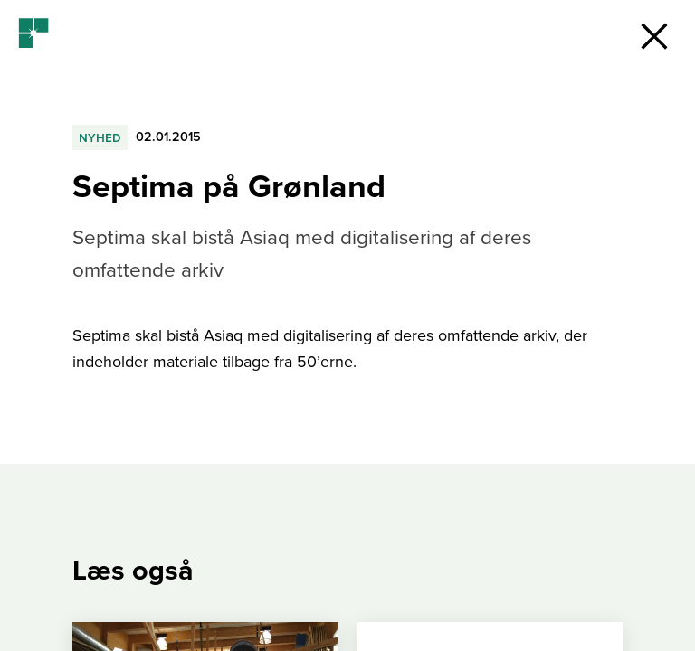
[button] (654, 36)
